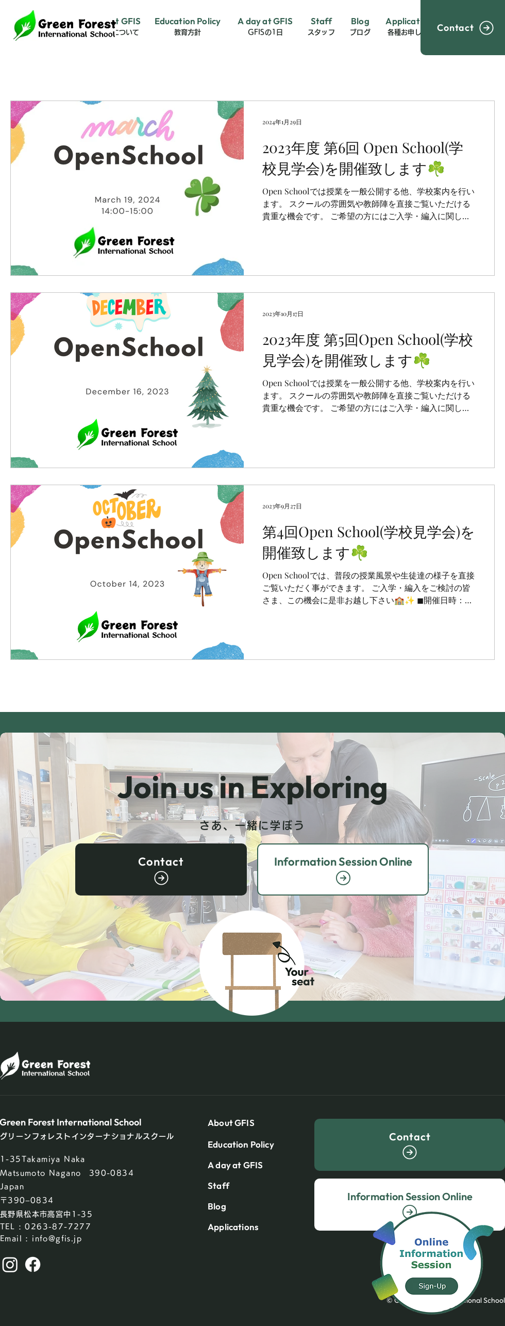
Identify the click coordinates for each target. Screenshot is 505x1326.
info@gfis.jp (57, 1238)
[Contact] (462, 27)
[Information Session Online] (343, 869)
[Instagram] (10, 1264)
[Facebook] (33, 1264)
